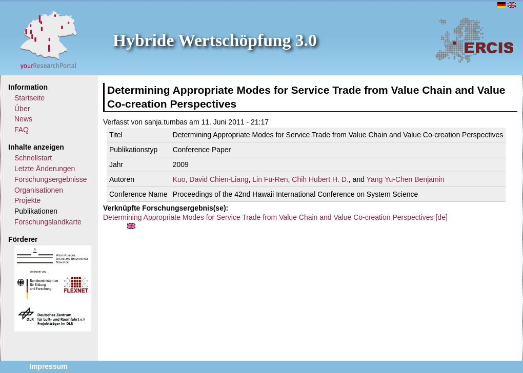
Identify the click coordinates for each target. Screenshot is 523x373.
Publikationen (35, 211)
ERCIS (474, 39)
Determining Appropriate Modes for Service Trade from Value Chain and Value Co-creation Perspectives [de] (275, 217)
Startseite (29, 98)
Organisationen (38, 190)
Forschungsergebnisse (50, 179)
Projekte (27, 200)
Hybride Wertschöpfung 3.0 (215, 40)
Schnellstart (33, 158)
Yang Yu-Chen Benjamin (406, 179)
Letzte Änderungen (44, 168)
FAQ (21, 130)
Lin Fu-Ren (270, 179)
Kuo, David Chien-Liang (211, 179)
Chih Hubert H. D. (320, 179)
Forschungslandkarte (48, 222)
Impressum (48, 366)
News (23, 119)
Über (22, 109)
